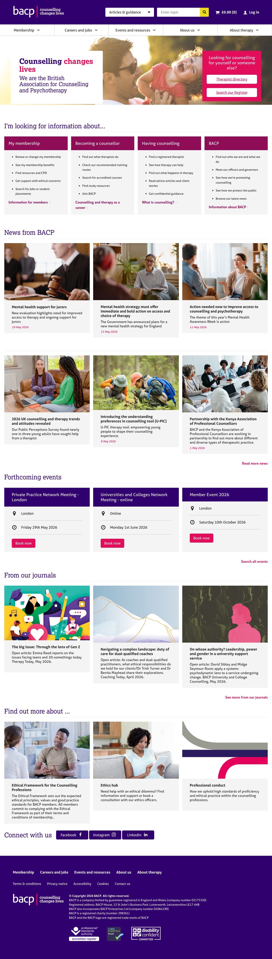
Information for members (28, 202)
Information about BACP (227, 207)
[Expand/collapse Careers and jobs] (96, 30)
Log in (254, 12)
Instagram (104, 835)
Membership (24, 30)
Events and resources (132, 30)
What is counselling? (158, 202)
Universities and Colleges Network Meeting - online (134, 497)
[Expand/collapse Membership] (38, 30)
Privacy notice (57, 884)
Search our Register (232, 92)
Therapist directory (231, 79)
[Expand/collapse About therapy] (257, 30)
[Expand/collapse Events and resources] (154, 30)
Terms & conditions (27, 884)
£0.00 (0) (229, 12)
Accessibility (82, 884)
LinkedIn (137, 835)
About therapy (241, 30)
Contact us (122, 884)
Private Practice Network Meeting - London (45, 497)
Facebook (71, 835)
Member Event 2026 (209, 494)
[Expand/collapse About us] (198, 30)
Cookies (103, 884)
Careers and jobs (78, 30)
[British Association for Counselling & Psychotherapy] (38, 12)
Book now (23, 543)
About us (187, 30)
